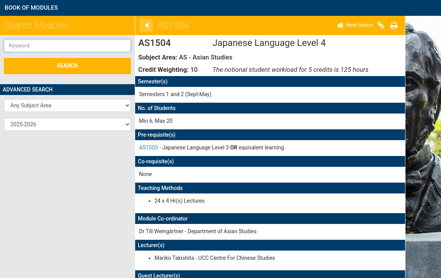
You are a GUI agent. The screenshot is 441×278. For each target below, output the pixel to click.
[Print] (389, 25)
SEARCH (67, 66)
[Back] (141, 25)
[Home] (350, 25)
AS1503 (143, 147)
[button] (67, 105)
